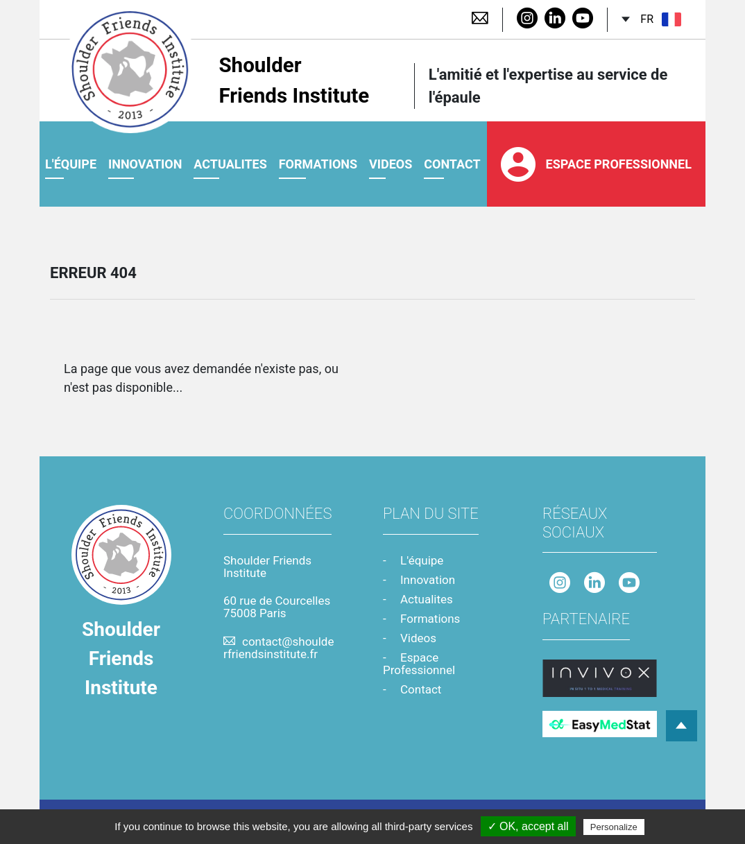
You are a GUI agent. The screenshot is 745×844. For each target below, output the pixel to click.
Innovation (145, 165)
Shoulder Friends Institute (220, 81)
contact (452, 165)
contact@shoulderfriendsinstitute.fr (278, 648)
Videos (418, 638)
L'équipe (70, 165)
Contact (420, 689)
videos (390, 165)
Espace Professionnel (596, 165)
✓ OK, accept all (528, 826)
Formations (318, 165)
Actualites (230, 165)
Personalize (613, 827)
